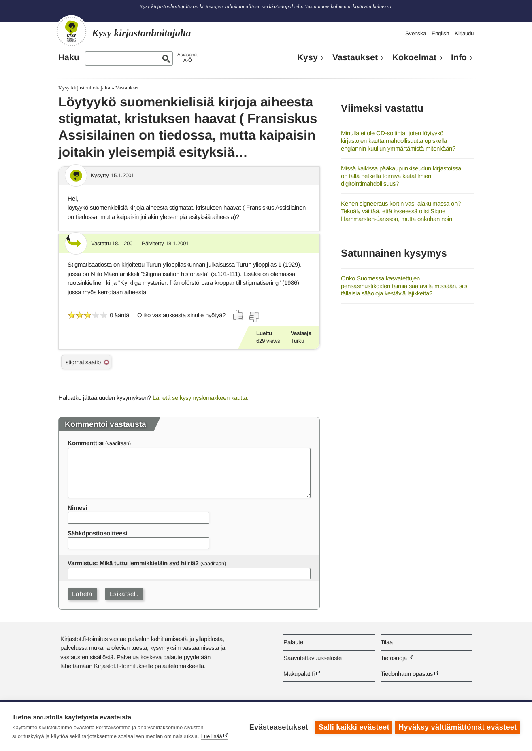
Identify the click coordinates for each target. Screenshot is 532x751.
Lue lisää (211, 736)
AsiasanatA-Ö (187, 57)
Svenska (415, 33)
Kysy (307, 57)
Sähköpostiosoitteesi (97, 533)
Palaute (293, 642)
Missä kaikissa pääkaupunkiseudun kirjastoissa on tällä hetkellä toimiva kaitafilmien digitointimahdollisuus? (401, 176)
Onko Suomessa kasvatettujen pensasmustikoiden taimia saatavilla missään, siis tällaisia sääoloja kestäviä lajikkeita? (404, 286)
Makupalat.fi (299, 673)
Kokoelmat (414, 57)
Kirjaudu (464, 33)
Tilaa (387, 642)
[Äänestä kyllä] (238, 315)
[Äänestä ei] (254, 317)
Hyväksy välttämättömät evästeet (457, 727)
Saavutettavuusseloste (312, 657)
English (440, 33)
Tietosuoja (394, 657)
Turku (297, 341)
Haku (68, 57)
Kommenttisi (86, 442)
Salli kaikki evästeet (352, 727)
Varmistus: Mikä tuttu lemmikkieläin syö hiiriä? (133, 563)
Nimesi (77, 507)
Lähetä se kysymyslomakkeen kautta (200, 397)
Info (459, 57)
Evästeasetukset (277, 727)
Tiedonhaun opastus (407, 673)
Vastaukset (355, 57)
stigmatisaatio (83, 362)
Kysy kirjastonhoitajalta (84, 88)
